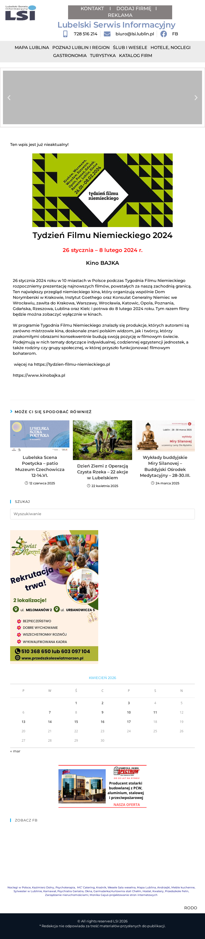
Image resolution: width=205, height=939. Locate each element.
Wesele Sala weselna (122, 887)
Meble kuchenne (183, 887)
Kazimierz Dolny (43, 887)
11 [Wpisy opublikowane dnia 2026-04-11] (155, 712)
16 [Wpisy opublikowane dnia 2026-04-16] (102, 721)
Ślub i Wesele (130, 47)
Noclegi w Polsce (19, 887)
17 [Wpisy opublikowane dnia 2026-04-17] (129, 721)
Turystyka (103, 55)
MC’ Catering (86, 887)
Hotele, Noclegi (171, 47)
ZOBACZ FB (26, 820)
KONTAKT (93, 9)
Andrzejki (163, 887)
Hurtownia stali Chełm (126, 891)
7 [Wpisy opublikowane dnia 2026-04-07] (50, 712)
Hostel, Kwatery (153, 891)
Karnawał (49, 891)
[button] (9, 97)
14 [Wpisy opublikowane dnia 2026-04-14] (50, 721)
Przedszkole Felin (176, 891)
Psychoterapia (65, 887)
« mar (15, 751)
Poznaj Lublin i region (81, 47)
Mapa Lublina (32, 47)
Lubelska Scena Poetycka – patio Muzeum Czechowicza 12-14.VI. (40, 466)
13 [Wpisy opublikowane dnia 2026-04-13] (23, 721)
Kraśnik (101, 887)
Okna (88, 891)
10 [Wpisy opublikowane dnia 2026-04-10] (129, 712)
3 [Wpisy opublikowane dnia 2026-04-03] (129, 703)
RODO (190, 907)
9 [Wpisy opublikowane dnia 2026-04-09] (103, 712)
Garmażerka (101, 891)
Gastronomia (70, 55)
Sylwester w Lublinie (28, 891)
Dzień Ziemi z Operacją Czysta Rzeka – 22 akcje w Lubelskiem (102, 472)
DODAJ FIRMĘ (133, 9)
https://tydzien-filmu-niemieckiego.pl (72, 364)
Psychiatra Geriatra (70, 891)
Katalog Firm (135, 55)
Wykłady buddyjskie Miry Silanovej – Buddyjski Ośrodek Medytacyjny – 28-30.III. (165, 466)
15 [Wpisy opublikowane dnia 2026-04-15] (76, 721)
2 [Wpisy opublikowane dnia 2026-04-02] (103, 703)
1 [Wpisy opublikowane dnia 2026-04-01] (76, 703)
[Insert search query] (102, 514)
